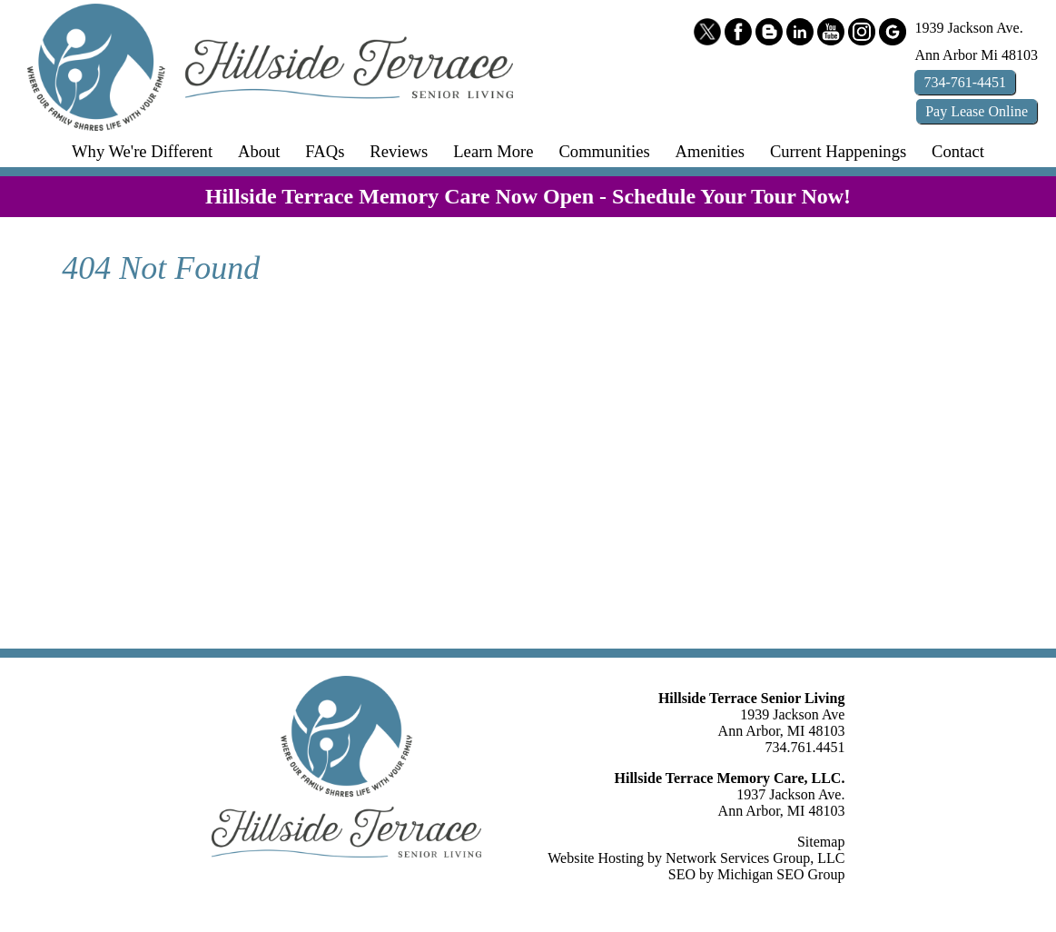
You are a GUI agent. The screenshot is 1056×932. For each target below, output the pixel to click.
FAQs (324, 151)
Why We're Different (142, 151)
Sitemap (820, 841)
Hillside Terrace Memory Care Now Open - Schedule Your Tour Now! (528, 196)
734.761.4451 (804, 747)
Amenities (710, 151)
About (259, 151)
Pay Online (976, 111)
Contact (958, 151)
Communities (603, 151)
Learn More (493, 151)
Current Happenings (838, 151)
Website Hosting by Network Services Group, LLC (696, 858)
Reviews (399, 151)
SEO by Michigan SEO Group (756, 874)
